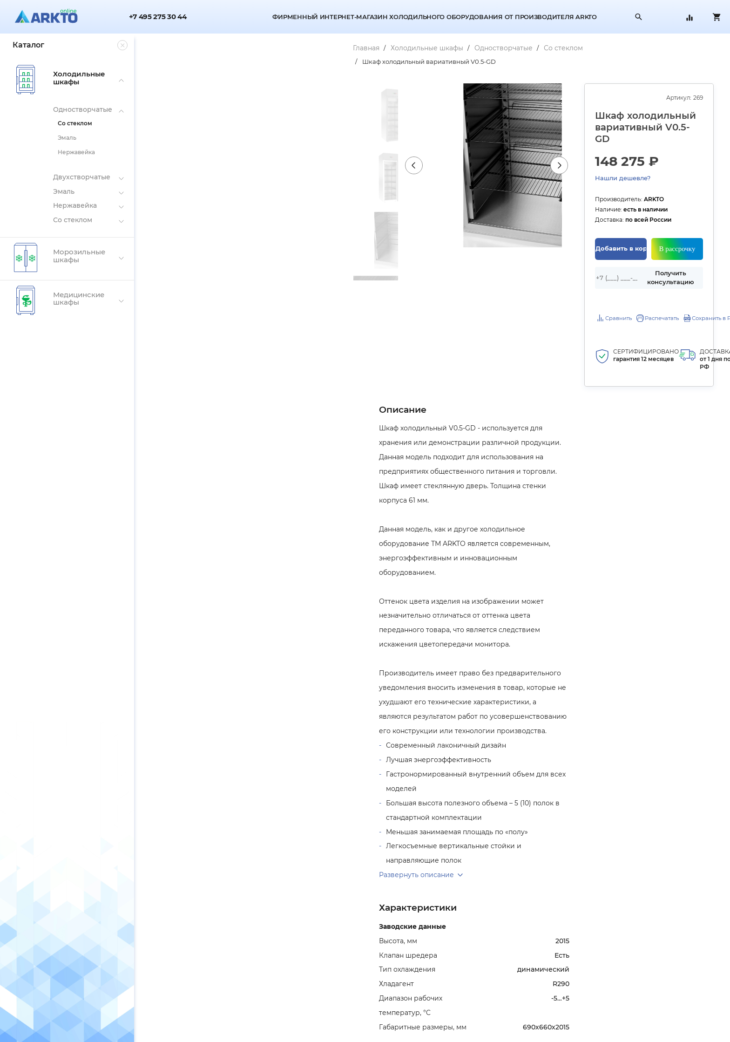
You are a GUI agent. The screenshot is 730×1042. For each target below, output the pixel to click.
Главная (159, 48)
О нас (151, 984)
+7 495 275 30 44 (158, 17)
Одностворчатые (296, 48)
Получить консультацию (647, 238)
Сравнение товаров (366, 1010)
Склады (154, 997)
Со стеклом (356, 48)
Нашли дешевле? (675, 137)
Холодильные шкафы (219, 48)
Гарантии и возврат (365, 997)
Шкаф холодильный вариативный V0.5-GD (453, 48)
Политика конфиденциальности (191, 1010)
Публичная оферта (171, 1023)
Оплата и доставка (364, 984)
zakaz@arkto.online (568, 1032)
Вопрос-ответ (357, 1023)
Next (474, 198)
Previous (236, 198)
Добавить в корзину (561, 209)
